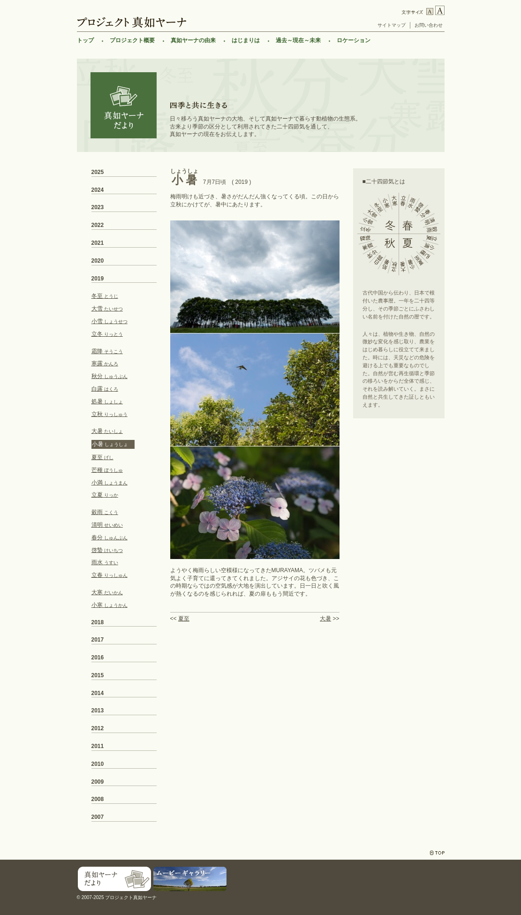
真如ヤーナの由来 (193, 40)
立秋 (109, 414)
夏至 (183, 618)
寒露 (104, 363)
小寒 (109, 605)
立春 (109, 575)
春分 (109, 537)
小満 (109, 482)
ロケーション (353, 40)
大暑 (325, 618)
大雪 (107, 308)
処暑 (107, 401)
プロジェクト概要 (132, 40)
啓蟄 (107, 550)
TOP (437, 853)
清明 (107, 525)
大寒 (107, 592)
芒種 (107, 470)
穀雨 (104, 512)
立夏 (104, 495)
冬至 (104, 296)
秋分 (109, 376)
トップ (85, 40)
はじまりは (246, 40)
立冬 (107, 334)
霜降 (107, 351)
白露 (104, 389)
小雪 (109, 321)
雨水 (104, 562)
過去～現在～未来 (298, 40)
